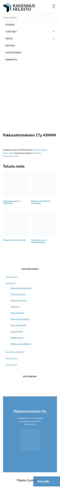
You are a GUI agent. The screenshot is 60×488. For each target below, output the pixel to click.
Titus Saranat (18, 294)
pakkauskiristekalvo (10, 156)
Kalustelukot (17, 312)
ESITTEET (10, 45)
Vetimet (15, 306)
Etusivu (10, 24)
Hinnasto (11, 59)
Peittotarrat (17, 337)
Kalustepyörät (18, 325)
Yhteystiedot (13, 52)
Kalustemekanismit (21, 288)
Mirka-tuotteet (11, 358)
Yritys (30, 38)
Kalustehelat (11, 283)
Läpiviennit (17, 331)
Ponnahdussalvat (20, 319)
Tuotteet (30, 31)
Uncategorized (11, 365)
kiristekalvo (36, 153)
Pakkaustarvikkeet (39, 150)
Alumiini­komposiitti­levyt (15, 352)
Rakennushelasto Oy (19, 7)
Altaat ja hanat (19, 300)
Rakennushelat (9, 153)
